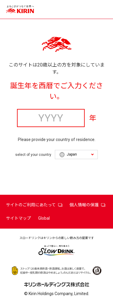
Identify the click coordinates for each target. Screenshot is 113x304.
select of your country (33, 155)
